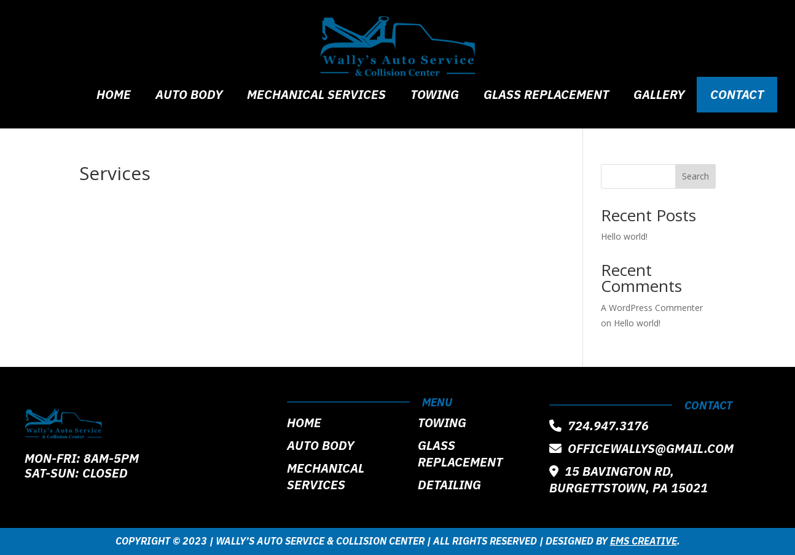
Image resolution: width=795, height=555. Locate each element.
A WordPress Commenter (652, 307)
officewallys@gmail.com (641, 448)
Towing (434, 95)
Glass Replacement (546, 95)
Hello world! (624, 236)
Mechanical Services (316, 95)
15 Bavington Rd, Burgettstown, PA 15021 (628, 479)
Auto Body (188, 95)
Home (113, 95)
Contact (737, 94)
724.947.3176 (599, 425)
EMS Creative (643, 541)
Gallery (658, 95)
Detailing (449, 484)
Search (695, 176)
